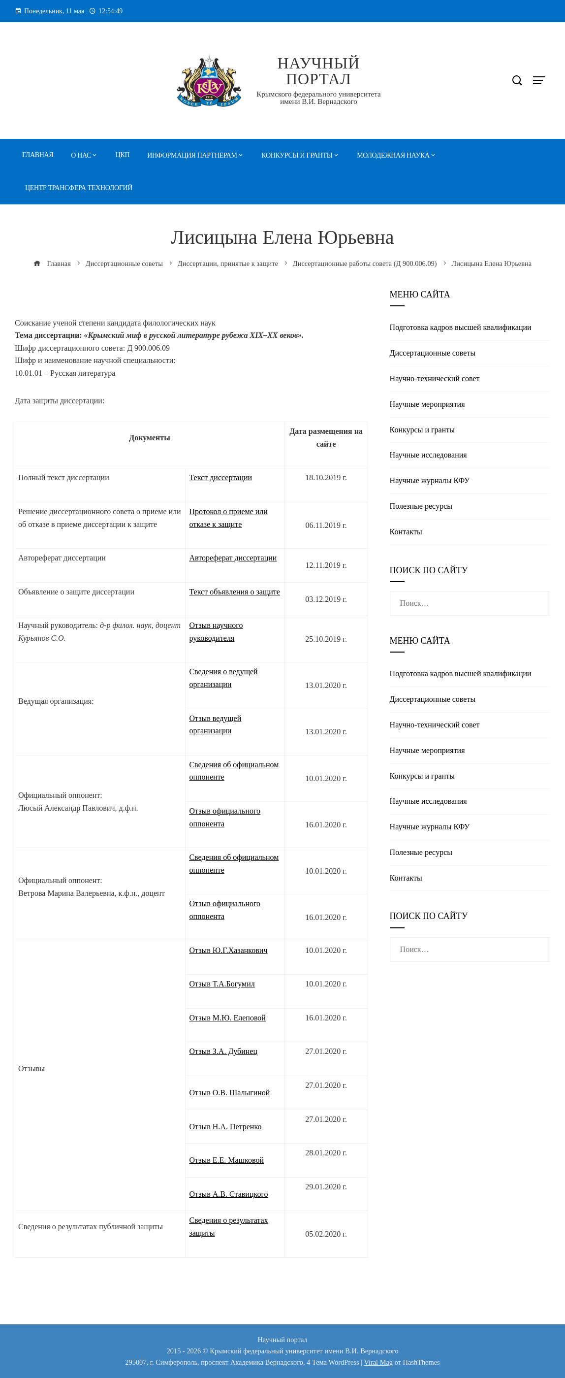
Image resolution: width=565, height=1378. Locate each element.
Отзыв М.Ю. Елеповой (227, 1018)
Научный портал (318, 71)
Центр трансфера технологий (78, 188)
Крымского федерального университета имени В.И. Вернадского (318, 97)
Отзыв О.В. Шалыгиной (229, 1092)
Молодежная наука (393, 155)
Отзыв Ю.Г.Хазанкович (228, 950)
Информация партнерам (192, 155)
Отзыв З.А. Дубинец (223, 1051)
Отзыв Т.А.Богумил (221, 984)
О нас (81, 155)
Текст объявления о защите (234, 592)
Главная (37, 155)
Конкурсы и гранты (296, 155)
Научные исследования (428, 455)
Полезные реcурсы (421, 506)
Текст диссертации (220, 477)
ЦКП (123, 155)
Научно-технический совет (435, 378)
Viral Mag (378, 1362)
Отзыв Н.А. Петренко (225, 1126)
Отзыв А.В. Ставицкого (228, 1194)
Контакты (406, 531)
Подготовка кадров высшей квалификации (461, 327)
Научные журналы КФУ (430, 480)
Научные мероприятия (427, 404)
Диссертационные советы (433, 353)
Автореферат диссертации (233, 558)
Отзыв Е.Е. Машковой (226, 1160)
